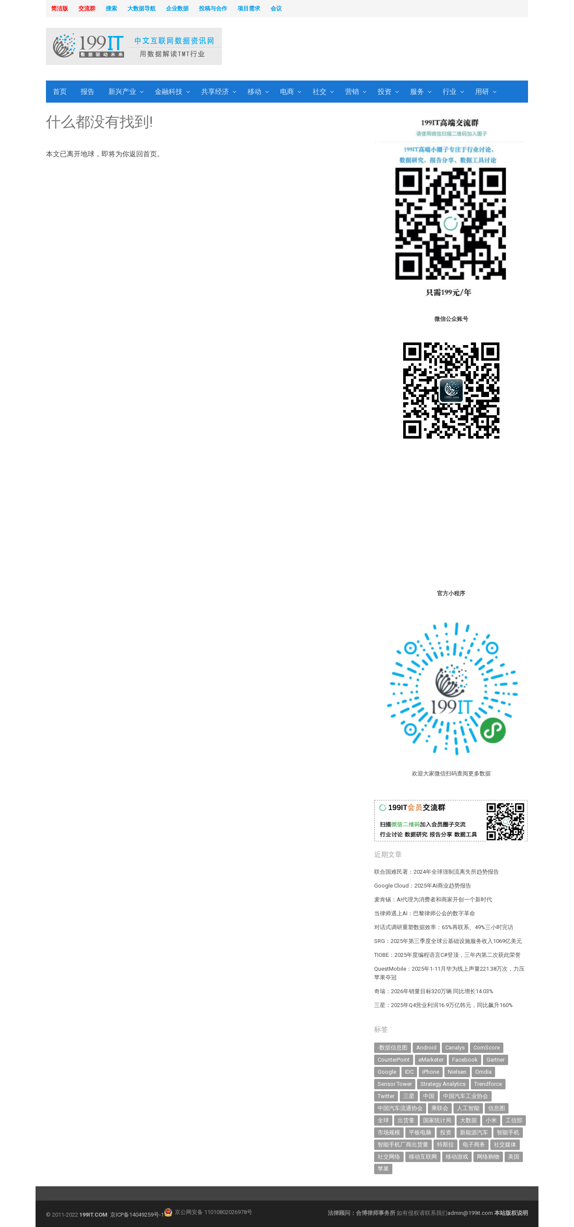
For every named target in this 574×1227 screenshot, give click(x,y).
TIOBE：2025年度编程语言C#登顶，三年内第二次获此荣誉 (447, 955)
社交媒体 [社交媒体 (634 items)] (505, 1144)
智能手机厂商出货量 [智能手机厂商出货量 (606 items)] (403, 1144)
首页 (60, 91)
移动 (254, 91)
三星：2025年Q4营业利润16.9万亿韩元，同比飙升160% (443, 1005)
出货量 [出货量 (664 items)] (406, 1120)
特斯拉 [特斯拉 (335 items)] (445, 1144)
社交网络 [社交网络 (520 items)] (389, 1156)
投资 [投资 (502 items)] (445, 1132)
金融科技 (169, 91)
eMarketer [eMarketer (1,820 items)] (431, 1059)
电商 (287, 91)
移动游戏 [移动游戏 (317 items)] (457, 1156)
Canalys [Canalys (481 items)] (455, 1047)
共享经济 (215, 91)
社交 (319, 91)
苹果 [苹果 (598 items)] (383, 1169)
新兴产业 (122, 91)
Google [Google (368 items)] (387, 1072)
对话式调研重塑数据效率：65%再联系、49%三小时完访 (443, 927)
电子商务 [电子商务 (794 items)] (474, 1144)
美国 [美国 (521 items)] (513, 1156)
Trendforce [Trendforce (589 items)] (488, 1084)
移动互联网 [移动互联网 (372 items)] (423, 1156)
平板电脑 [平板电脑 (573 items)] (420, 1132)
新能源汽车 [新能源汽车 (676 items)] (474, 1132)
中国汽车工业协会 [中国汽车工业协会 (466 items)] (465, 1096)
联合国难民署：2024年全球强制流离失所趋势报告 (436, 872)
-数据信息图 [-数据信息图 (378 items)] (393, 1047)
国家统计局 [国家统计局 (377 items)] (437, 1120)
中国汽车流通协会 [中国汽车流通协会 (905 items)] (400, 1108)
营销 (352, 91)
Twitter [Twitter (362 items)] (386, 1096)
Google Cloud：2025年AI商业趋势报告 (422, 885)
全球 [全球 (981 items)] (383, 1120)
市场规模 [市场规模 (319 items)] (389, 1132)
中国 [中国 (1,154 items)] (428, 1096)
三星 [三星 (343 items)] (408, 1096)
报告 (88, 91)
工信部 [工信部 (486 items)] (514, 1120)
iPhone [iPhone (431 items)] (430, 1072)
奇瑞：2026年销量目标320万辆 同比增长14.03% (433, 991)
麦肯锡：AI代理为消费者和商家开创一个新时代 (433, 899)
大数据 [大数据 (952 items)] (468, 1120)
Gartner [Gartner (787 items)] (495, 1059)
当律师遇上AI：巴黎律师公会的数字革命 (424, 913)
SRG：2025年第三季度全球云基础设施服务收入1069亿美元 (448, 941)
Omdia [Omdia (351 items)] (483, 1072)
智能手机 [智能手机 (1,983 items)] (508, 1132)
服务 (417, 91)
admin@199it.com (470, 1213)
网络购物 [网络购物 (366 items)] (488, 1156)
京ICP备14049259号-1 (137, 1214)
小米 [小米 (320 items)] (491, 1120)
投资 (384, 91)
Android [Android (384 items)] (426, 1047)
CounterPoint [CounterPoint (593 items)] (394, 1059)
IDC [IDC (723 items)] (409, 1072)
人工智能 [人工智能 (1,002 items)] (468, 1108)
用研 (482, 91)
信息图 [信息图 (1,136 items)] (496, 1108)
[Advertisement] (398, 47)
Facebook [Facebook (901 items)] (465, 1059)
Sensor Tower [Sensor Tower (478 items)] (395, 1084)
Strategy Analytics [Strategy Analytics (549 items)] (443, 1084)
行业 (450, 91)
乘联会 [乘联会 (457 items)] (439, 1108)
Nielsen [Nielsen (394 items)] (457, 1072)
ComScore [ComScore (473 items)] (486, 1047)
